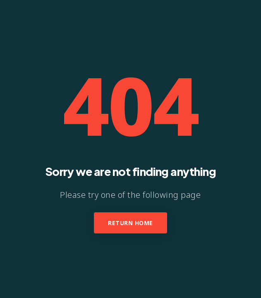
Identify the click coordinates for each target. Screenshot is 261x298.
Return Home (130, 223)
